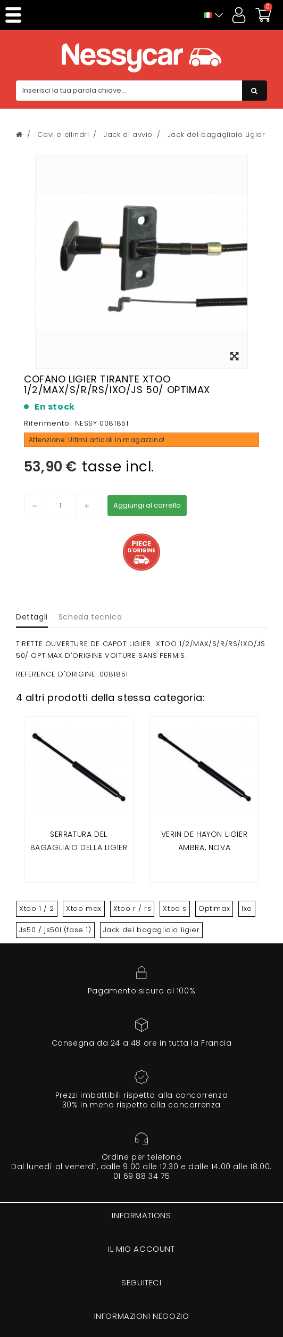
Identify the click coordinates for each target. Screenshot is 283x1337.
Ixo (247, 908)
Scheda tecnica (90, 617)
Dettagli (32, 617)
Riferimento (47, 423)
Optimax (214, 908)
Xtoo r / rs (132, 908)
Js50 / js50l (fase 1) (55, 930)
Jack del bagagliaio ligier (151, 930)
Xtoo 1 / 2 (36, 908)
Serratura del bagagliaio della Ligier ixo (79, 848)
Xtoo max (84, 908)
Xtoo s (175, 908)
